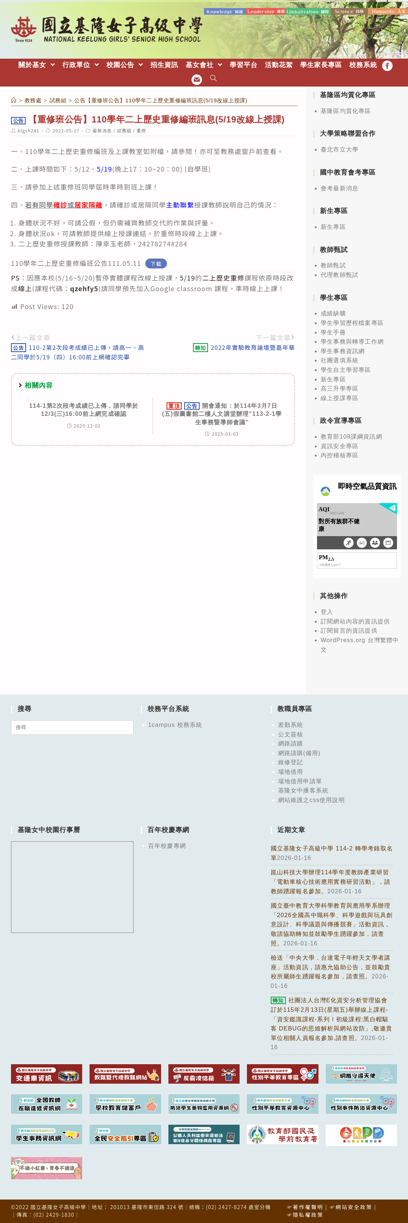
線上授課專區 (339, 397)
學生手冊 (333, 331)
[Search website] (214, 78)
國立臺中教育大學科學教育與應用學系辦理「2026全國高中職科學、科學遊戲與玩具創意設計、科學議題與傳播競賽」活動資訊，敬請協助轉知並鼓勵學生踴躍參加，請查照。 (332, 923)
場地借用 (290, 771)
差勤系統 (290, 724)
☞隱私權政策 (305, 1213)
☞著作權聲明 (305, 1205)
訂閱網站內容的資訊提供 (355, 620)
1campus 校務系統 (175, 724)
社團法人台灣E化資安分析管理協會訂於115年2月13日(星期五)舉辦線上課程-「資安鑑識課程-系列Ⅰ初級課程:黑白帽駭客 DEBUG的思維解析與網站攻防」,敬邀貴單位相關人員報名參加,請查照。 (332, 1018)
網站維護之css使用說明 (311, 799)
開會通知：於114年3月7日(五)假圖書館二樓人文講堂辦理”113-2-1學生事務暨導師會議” (222, 412)
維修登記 (290, 761)
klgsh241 (28, 129)
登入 (327, 611)
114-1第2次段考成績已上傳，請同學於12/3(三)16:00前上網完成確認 (84, 409)
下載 (156, 262)
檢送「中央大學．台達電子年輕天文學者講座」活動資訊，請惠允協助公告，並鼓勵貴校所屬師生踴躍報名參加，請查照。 (331, 965)
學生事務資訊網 (343, 350)
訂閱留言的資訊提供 (349, 629)
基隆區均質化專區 (346, 110)
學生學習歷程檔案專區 (352, 322)
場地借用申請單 (300, 780)
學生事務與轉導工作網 (352, 340)
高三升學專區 (339, 387)
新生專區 (333, 226)
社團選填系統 (339, 359)
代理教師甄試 (339, 274)
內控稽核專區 (339, 454)
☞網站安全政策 (350, 1205)
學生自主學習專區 (346, 369)
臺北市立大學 (339, 148)
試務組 (124, 129)
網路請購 (290, 742)
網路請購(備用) (299, 752)
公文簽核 (290, 733)
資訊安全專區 (339, 445)
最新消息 (102, 129)
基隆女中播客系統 (303, 789)
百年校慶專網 (167, 845)
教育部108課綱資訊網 (351, 435)
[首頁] (14, 99)
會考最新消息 (339, 187)
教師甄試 (333, 264)
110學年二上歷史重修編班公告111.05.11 (76, 262)
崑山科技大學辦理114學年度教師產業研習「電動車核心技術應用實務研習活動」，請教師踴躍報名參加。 (331, 880)
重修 (141, 129)
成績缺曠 (333, 312)
